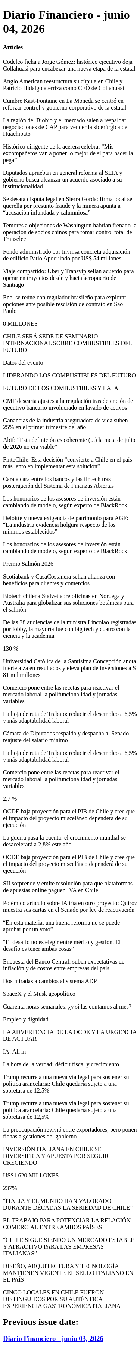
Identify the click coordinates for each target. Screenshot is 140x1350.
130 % (10, 648)
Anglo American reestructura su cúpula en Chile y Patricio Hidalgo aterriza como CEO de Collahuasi (63, 84)
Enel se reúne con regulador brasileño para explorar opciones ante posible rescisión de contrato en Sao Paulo (64, 304)
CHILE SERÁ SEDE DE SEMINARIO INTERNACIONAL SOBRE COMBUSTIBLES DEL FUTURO (67, 343)
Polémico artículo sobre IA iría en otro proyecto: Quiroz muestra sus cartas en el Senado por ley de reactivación (70, 906)
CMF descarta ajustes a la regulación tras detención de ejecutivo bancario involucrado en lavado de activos (68, 404)
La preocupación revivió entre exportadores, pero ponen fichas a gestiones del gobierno (70, 1133)
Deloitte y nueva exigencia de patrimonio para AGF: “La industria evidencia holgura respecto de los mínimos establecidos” (65, 525)
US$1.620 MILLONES (31, 1175)
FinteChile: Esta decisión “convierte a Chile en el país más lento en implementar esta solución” (67, 462)
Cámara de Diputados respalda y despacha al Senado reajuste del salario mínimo (66, 736)
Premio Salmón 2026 (28, 564)
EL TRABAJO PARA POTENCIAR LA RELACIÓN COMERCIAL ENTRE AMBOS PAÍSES (67, 1223)
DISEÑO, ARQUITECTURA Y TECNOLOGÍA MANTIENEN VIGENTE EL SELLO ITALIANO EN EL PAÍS (68, 1273)
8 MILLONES (20, 323)
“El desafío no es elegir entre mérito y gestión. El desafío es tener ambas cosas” (62, 945)
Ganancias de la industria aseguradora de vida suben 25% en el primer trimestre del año (65, 423)
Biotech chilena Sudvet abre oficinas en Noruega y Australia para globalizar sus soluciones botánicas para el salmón (68, 603)
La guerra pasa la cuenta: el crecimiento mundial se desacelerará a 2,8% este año (64, 841)
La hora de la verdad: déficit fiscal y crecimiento (61, 1064)
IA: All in (14, 1051)
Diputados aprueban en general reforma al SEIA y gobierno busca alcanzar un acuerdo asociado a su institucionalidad (62, 179)
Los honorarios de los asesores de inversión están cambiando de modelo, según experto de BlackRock (65, 501)
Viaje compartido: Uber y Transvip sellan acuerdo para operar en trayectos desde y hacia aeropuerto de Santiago (68, 278)
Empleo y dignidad (26, 1019)
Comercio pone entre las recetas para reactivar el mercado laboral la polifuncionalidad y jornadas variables (61, 694)
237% (10, 1188)
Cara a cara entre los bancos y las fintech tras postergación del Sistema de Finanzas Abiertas (58, 482)
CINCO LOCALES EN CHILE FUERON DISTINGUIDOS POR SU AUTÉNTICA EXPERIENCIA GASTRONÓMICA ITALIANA (62, 1299)
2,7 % (10, 798)
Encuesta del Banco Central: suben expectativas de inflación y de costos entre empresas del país (63, 964)
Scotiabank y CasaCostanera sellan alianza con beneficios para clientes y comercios (59, 579)
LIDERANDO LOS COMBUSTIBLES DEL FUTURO (69, 375)
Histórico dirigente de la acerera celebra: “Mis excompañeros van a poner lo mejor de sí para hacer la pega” (68, 153)
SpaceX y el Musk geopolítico (39, 994)
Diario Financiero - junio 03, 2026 (53, 1338)
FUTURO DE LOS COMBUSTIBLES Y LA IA (60, 388)
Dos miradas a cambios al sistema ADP (50, 981)
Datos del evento (23, 362)
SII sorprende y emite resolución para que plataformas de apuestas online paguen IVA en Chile (68, 886)
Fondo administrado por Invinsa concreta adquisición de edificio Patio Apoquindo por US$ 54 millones (66, 255)
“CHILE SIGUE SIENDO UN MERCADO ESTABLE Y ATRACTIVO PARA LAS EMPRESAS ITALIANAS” (68, 1247)
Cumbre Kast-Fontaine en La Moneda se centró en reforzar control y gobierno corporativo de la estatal (64, 104)
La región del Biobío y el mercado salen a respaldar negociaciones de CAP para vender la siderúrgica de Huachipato (65, 127)
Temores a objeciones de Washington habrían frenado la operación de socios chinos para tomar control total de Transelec (70, 232)
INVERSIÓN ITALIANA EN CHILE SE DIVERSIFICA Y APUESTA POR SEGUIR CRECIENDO (56, 1156)
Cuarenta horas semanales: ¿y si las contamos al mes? (67, 1006)
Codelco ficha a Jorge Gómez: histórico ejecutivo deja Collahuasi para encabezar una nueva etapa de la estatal (69, 65)
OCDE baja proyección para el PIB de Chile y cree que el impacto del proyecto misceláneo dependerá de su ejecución (69, 818)
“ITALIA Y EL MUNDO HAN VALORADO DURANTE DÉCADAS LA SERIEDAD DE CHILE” (68, 1204)
